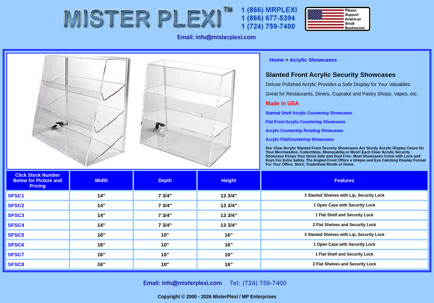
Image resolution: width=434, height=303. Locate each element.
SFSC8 (16, 264)
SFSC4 (16, 225)
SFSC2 (16, 205)
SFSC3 (16, 215)
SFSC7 (16, 254)
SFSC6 (16, 244)
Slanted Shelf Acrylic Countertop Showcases (309, 113)
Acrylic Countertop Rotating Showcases (304, 130)
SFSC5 (16, 235)
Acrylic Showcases (313, 60)
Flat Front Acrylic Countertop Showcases (306, 122)
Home (277, 60)
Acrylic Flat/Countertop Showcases (300, 139)
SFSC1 (16, 195)
